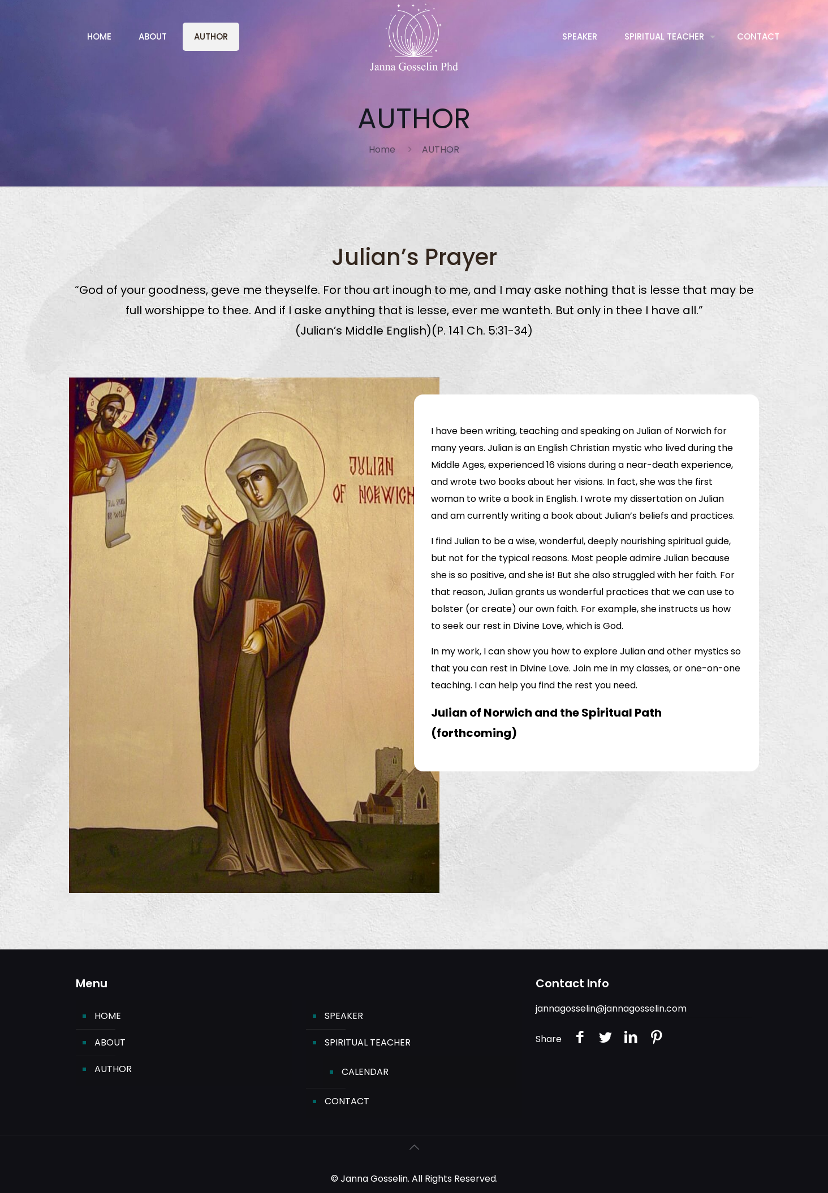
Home (382, 149)
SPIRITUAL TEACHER (368, 1042)
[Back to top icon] (414, 1147)
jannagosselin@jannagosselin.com (611, 1008)
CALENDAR (365, 1071)
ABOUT (110, 1042)
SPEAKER (344, 1015)
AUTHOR (113, 1068)
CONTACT (347, 1101)
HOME (107, 1015)
